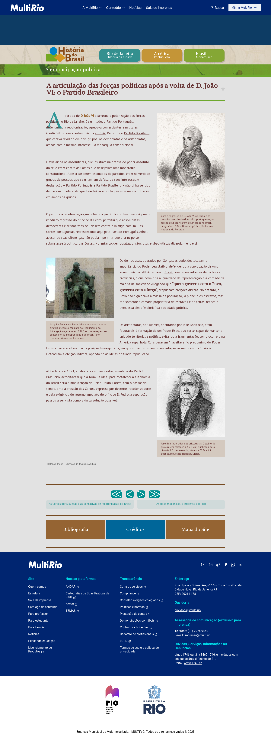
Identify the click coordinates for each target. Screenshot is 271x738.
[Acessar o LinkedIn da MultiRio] (240, 564)
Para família (36, 627)
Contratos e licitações (136, 627)
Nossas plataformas (81, 579)
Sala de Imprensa (159, 8)
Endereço (182, 579)
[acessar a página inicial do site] (27, 7)
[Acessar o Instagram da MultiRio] (210, 564)
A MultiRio (92, 8)
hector (72, 604)
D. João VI (87, 115)
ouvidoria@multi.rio (188, 610)
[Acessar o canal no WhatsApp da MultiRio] (233, 564)
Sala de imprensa (39, 600)
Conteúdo (115, 8)
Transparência (131, 579)
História (51, 464)
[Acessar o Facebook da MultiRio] (225, 564)
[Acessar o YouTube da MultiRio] (203, 564)
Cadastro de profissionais (139, 634)
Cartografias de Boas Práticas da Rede (87, 595)
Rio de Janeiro (74, 121)
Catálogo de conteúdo (42, 607)
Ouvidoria (182, 602)
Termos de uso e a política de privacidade (139, 649)
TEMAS (72, 611)
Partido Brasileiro (136, 133)
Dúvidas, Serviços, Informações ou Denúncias (201, 646)
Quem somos (37, 586)
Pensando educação (41, 641)
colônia (100, 133)
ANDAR (72, 587)
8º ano (59, 464)
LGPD (125, 641)
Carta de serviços (133, 587)
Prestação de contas (135, 614)
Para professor (38, 614)
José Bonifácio (193, 325)
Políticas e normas (134, 607)
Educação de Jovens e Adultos (80, 464)
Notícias (135, 8)
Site (31, 579)
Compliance (129, 593)
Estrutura (34, 593)
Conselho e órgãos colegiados (142, 600)
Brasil (168, 272)
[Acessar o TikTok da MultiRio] (218, 564)
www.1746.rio (193, 663)
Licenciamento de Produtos (40, 649)
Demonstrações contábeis (139, 621)
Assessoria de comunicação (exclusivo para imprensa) (208, 622)
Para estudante (38, 620)
